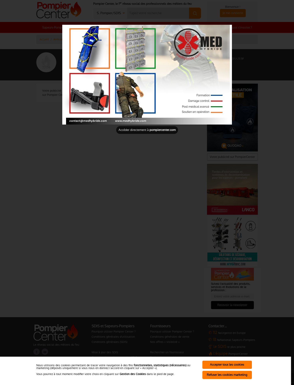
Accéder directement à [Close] (147, 130)
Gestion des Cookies (133, 374)
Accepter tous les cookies (227, 364)
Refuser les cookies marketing (227, 375)
